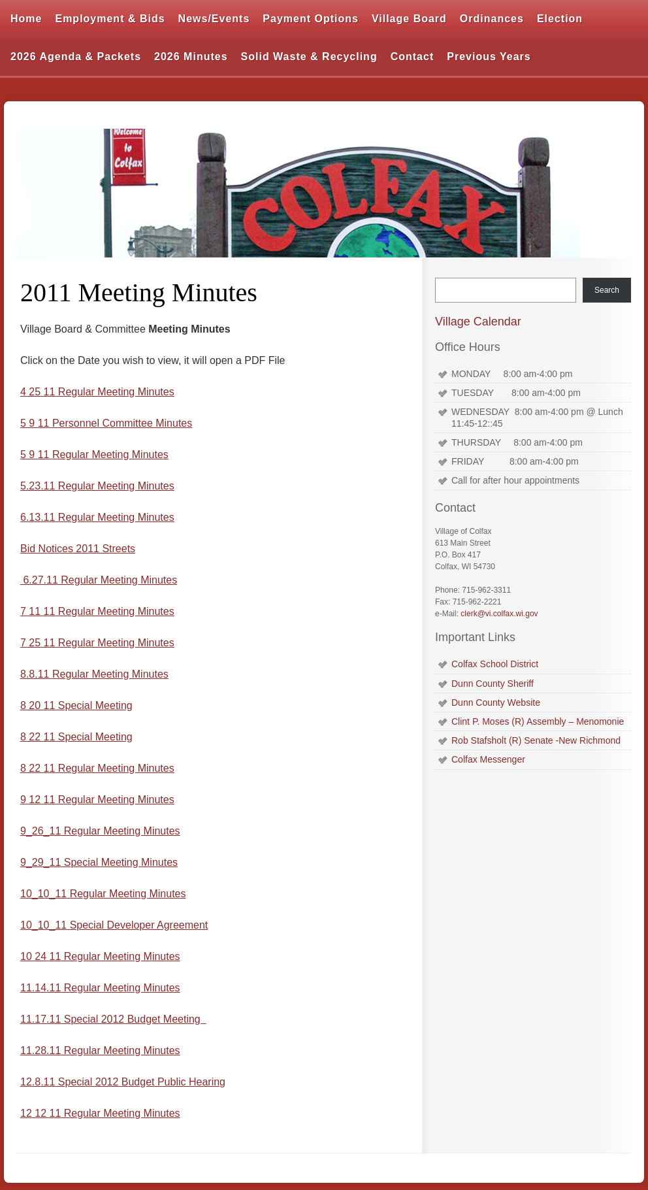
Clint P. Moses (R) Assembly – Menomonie (537, 721)
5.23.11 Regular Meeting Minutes (97, 485)
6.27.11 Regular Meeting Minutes (100, 580)
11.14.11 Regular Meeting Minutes (100, 987)
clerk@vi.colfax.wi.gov (499, 613)
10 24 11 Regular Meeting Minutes (100, 956)
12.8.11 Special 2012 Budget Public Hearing (122, 1081)
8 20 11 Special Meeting (76, 705)
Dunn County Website (495, 702)
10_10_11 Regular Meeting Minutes (103, 893)
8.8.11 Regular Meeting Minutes (94, 674)
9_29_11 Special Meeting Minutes (99, 862)
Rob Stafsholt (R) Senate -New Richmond (536, 740)
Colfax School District (494, 664)
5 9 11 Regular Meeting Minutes (94, 454)
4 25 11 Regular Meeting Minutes (97, 391)
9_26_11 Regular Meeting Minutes (100, 830)
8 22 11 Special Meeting (76, 736)
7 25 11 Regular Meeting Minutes (97, 642)
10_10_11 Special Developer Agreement (114, 925)
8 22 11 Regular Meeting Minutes (97, 768)
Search (606, 290)
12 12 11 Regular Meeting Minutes (100, 1113)
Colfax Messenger (488, 759)
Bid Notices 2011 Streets (77, 548)
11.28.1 (37, 1050)
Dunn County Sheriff (492, 683)
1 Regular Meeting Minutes (117, 1050)
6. (24, 517)
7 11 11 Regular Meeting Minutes (97, 611)
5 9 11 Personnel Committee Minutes (106, 423)
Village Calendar (478, 321)
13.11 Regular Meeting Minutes (101, 517)
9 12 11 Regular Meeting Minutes (97, 799)
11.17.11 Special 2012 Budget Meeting (113, 1019)
